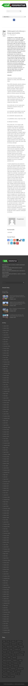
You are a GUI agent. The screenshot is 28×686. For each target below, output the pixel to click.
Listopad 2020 (6, 391)
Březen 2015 (6, 542)
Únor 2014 (5, 571)
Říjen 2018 (5, 447)
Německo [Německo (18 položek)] (14, 657)
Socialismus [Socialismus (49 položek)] (15, 665)
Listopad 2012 (6, 603)
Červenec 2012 (6, 612)
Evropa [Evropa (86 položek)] (10, 649)
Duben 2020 (6, 407)
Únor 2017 (5, 492)
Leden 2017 (6, 495)
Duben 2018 (6, 461)
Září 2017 (5, 477)
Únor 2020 (5, 411)
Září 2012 (5, 607)
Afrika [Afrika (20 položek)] (4, 641)
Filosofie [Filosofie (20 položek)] (4, 652)
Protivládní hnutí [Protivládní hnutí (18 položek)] (16, 663)
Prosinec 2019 (6, 416)
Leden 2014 (6, 573)
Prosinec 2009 (6, 630)
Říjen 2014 (5, 553)
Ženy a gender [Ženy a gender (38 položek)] (11, 676)
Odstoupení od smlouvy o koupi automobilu (16, 32)
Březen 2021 (6, 382)
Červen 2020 (6, 402)
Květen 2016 (6, 513)
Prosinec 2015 (6, 524)
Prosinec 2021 (6, 362)
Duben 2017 (6, 488)
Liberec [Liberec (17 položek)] (4, 657)
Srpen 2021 (5, 371)
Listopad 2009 (6, 632)
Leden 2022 (6, 359)
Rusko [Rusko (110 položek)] (10, 665)
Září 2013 (5, 582)
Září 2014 (5, 555)
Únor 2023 (5, 332)
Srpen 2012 (5, 610)
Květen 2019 (6, 431)
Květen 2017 (6, 486)
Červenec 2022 (6, 346)
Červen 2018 (6, 456)
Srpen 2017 (5, 479)
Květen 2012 (6, 616)
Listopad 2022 (6, 337)
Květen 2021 (6, 377)
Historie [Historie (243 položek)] (9, 652)
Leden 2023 (6, 334)
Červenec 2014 (6, 560)
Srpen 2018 (5, 452)
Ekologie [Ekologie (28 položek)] (21, 646)
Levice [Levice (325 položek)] (13, 654)
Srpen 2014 (5, 558)
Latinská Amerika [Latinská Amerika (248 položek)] (6, 654)
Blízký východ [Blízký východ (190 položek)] (9, 646)
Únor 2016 (5, 519)
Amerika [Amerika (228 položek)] (13, 641)
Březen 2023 (6, 330)
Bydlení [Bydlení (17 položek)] (15, 646)
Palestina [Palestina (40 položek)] (15, 660)
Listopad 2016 (6, 499)
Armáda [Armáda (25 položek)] (20, 643)
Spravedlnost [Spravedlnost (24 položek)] (20, 668)
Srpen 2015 (5, 531)
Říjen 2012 (5, 605)
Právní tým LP (13, 34)
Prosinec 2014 (6, 549)
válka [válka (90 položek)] (13, 671)
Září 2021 (5, 368)
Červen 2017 (6, 483)
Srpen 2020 (5, 398)
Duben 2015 (6, 540)
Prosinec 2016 (6, 497)
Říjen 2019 (5, 420)
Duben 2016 (6, 515)
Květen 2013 (6, 592)
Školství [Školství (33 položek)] (4, 676)
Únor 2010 (5, 625)
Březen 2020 (6, 409)
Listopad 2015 (6, 526)
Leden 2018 (6, 468)
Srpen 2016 (5, 506)
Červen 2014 (6, 562)
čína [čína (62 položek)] (18, 674)
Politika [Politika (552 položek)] (20, 660)
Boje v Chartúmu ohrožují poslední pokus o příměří (17, 309)
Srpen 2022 (5, 344)
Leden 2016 (6, 522)
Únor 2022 (5, 357)
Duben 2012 (6, 619)
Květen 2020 (6, 404)
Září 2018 (5, 450)
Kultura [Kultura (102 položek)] (22, 652)
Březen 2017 (6, 490)
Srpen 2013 (5, 585)
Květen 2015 (6, 537)
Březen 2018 (6, 463)
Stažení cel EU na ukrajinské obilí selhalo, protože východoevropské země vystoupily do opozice (17, 303)
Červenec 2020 (6, 400)
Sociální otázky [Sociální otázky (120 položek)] (6, 668)
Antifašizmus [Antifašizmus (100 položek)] (19, 641)
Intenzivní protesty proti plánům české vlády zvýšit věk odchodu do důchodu (17, 296)
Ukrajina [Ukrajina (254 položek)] (8, 671)
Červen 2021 (6, 375)
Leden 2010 (6, 628)
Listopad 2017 (6, 472)
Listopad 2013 (6, 578)
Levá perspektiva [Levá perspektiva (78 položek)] (20, 654)
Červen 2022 (6, 348)
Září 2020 (5, 395)
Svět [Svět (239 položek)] (4, 671)
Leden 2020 (6, 413)
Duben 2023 (6, 328)
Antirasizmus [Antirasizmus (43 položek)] (14, 643)
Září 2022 (5, 341)
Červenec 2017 (6, 481)
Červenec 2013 (6, 587)
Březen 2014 (6, 569)
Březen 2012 (6, 621)
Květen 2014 (6, 564)
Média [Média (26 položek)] (9, 657)
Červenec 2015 (6, 533)
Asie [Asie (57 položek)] (4, 646)
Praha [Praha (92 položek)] (10, 663)
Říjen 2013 (5, 580)
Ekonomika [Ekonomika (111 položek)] (5, 649)
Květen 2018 (6, 458)
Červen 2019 (6, 429)
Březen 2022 (6, 355)
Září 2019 (5, 422)
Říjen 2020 (5, 393)
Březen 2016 (6, 517)
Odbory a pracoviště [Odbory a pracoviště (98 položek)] (7, 660)
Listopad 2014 (6, 551)
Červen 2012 (6, 614)
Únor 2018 (5, 465)
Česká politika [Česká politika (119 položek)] (13, 674)
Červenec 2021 (6, 373)
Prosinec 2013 (6, 576)
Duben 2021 (6, 380)
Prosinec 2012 (6, 600)
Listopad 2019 (6, 418)
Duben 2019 (6, 434)
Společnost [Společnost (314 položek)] (13, 668)
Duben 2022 (6, 353)
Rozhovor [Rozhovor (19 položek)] (5, 665)
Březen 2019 (6, 436)
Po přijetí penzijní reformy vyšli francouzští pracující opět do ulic (17, 315)
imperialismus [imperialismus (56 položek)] (16, 652)
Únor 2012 (5, 623)
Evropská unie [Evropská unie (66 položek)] (17, 649)
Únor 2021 (5, 384)
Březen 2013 (6, 596)
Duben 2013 (6, 594)
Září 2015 (5, 528)
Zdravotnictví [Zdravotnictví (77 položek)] (5, 674)
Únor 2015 (5, 544)
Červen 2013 (6, 589)
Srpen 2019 (5, 425)
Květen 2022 (6, 350)
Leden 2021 (6, 386)
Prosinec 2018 (6, 443)
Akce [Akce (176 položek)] (8, 641)
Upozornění (5, 291)
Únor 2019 (5, 438)
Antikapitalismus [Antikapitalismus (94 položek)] (6, 643)
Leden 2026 (6, 326)
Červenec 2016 (6, 508)
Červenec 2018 (6, 454)
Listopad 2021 (6, 364)
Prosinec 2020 (6, 389)
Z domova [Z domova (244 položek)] (18, 671)
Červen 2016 (6, 510)
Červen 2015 (6, 535)
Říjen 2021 (5, 366)
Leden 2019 (6, 440)
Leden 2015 (6, 546)
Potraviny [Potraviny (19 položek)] (5, 663)
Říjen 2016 (5, 501)
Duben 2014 (6, 567)
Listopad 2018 (6, 445)
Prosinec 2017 (6, 470)
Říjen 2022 (5, 339)
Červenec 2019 (6, 427)
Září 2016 (5, 504)
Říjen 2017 (5, 474)
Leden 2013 (6, 598)
